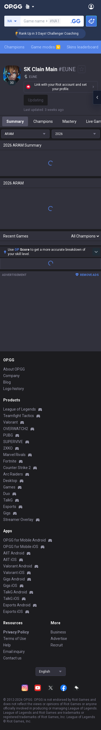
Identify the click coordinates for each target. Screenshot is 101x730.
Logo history (13, 389)
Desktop (10, 480)
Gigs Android (14, 579)
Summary (15, 121)
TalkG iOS (11, 598)
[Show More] (29, 6)
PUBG (8, 435)
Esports (9, 506)
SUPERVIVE (13, 442)
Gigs (7, 513)
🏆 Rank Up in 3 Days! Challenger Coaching (54, 33)
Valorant (10, 422)
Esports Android (16, 605)
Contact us (12, 658)
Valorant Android (17, 566)
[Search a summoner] (76, 21)
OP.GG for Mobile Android (24, 540)
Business (58, 632)
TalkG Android (15, 592)
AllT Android (13, 553)
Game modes (45, 47)
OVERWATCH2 (15, 429)
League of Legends (19, 409)
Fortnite (9, 461)
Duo (6, 493)
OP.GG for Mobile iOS (20, 546)
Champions (14, 47)
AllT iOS (10, 559)
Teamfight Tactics (18, 416)
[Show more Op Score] (96, 252)
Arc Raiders (13, 474)
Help (7, 645)
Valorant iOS (14, 572)
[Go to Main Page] (13, 6)
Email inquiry (14, 651)
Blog (7, 382)
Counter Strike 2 (17, 467)
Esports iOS (13, 611)
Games (9, 487)
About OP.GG (14, 369)
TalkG (8, 500)
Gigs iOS (10, 585)
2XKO (8, 448)
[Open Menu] (91, 6)
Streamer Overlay (18, 519)
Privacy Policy (16, 632)
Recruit (57, 645)
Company (11, 376)
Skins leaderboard (82, 47)
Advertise (59, 638)
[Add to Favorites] (81, 69)
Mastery (69, 121)
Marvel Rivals (14, 454)
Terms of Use (14, 638)
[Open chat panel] (97, 97)
